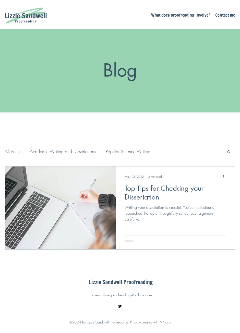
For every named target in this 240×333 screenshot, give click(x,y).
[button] (229, 152)
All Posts (12, 151)
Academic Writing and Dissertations (63, 151)
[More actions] (225, 176)
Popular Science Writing (128, 151)
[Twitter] (120, 306)
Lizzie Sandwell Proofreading (121, 282)
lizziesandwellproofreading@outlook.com (121, 295)
